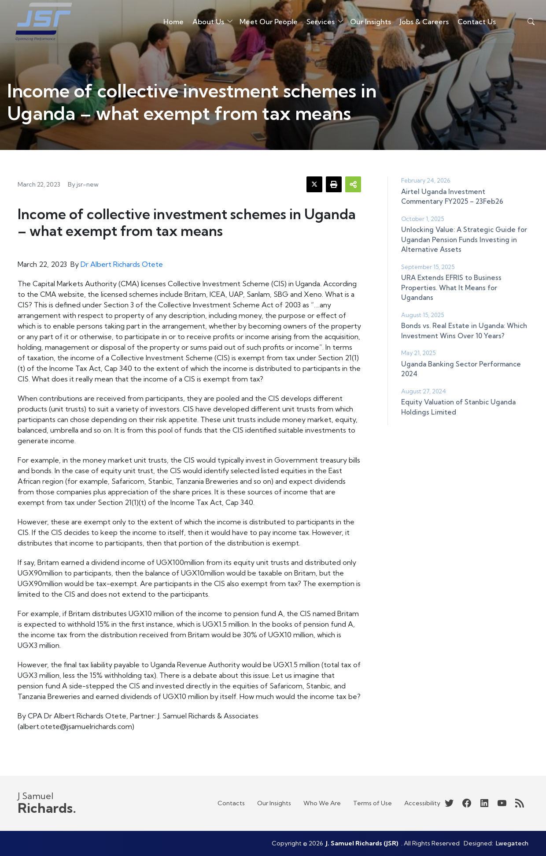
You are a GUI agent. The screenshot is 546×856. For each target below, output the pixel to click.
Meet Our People (260, 24)
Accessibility (422, 803)
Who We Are (322, 803)
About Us (207, 24)
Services (324, 18)
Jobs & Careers (415, 24)
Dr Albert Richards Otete (122, 264)
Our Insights (366, 24)
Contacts (231, 803)
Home (178, 18)
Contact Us (473, 24)
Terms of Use (372, 803)
